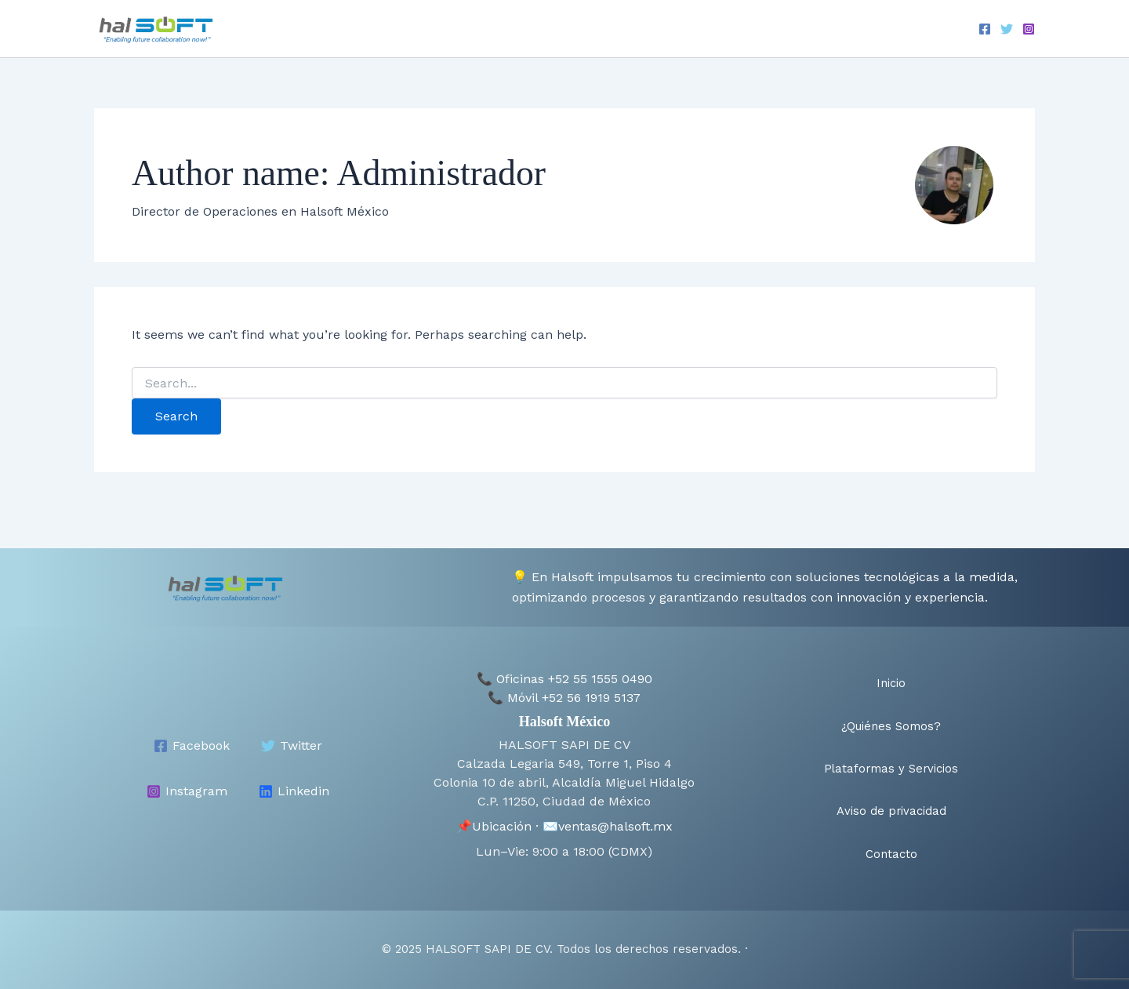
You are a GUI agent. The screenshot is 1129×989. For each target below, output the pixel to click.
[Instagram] (1028, 30)
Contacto (918, 28)
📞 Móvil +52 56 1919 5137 (564, 685)
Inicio (437, 28)
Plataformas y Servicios (667, 28)
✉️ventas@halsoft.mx (608, 813)
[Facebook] (984, 30)
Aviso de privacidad (815, 28)
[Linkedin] (294, 779)
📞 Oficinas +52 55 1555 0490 (564, 667)
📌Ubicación (494, 813)
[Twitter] (1006, 30)
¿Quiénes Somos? (525, 28)
